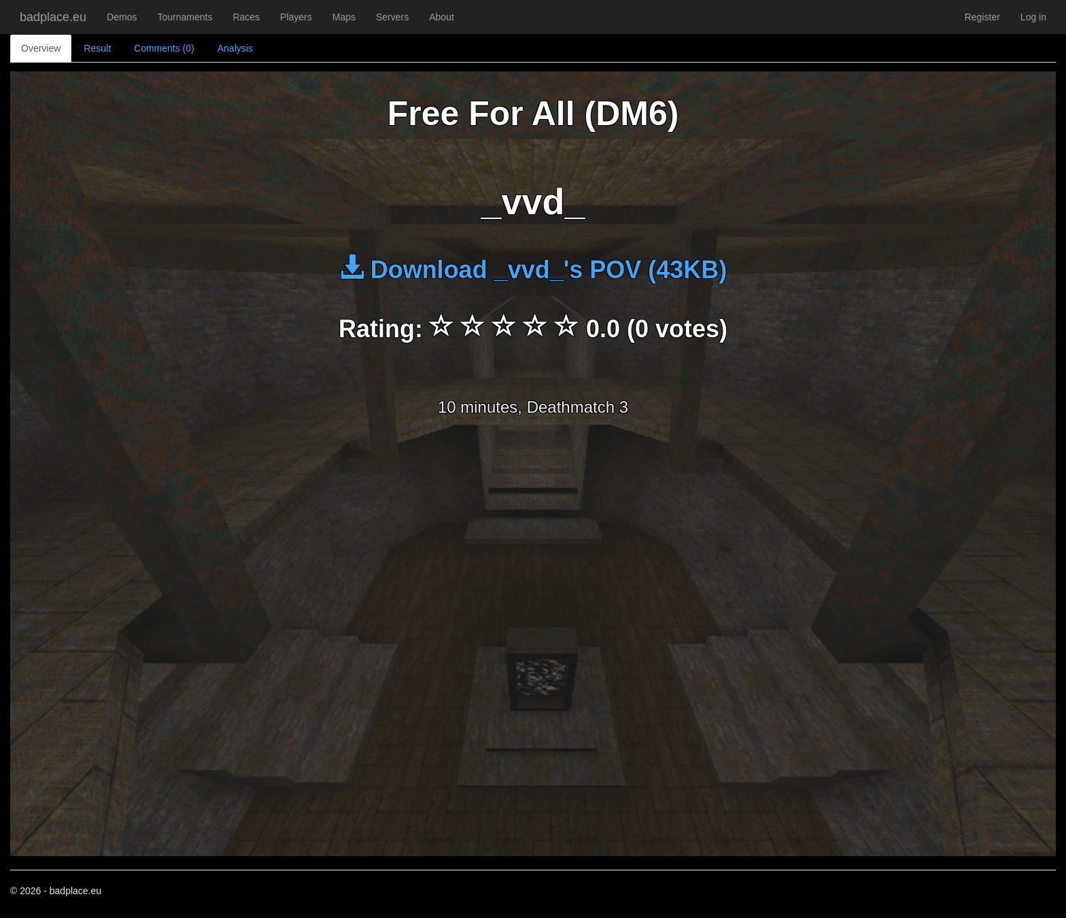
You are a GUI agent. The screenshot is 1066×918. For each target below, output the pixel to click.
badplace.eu (53, 17)
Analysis (235, 48)
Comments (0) (164, 48)
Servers (392, 17)
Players (296, 17)
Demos (122, 17)
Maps (344, 17)
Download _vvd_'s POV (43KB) (533, 270)
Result (97, 48)
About (441, 17)
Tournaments (184, 17)
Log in (1033, 17)
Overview (41, 48)
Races (246, 17)
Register (982, 17)
